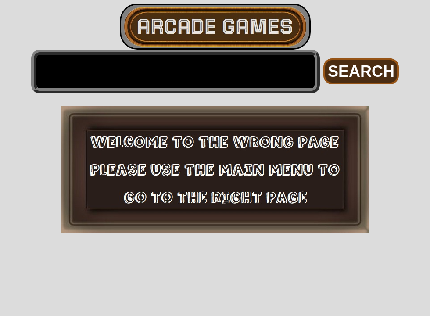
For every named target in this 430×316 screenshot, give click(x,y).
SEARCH (361, 71)
